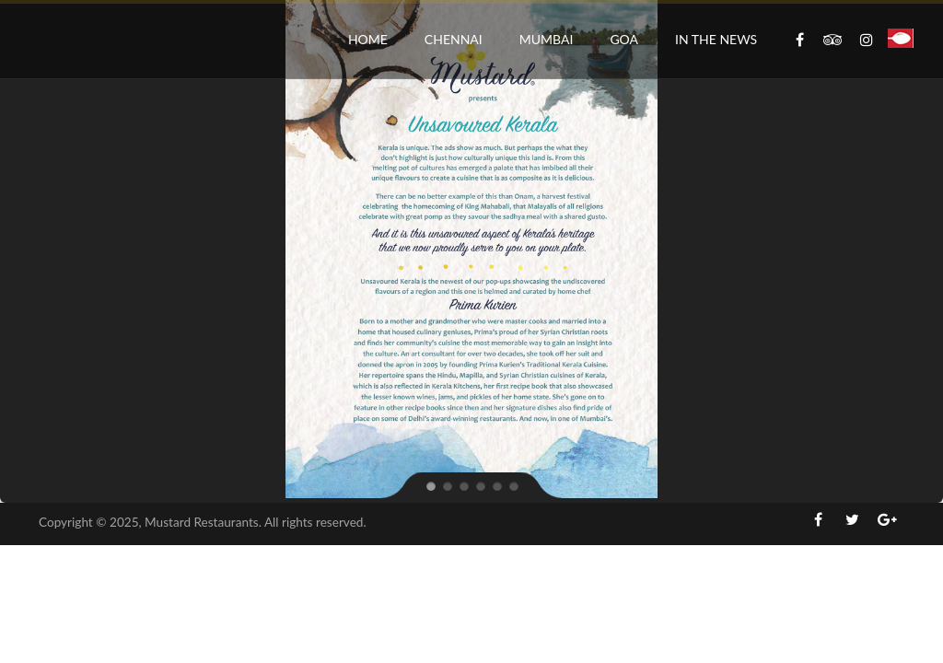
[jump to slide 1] (430, 485)
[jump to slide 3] (463, 485)
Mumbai (546, 39)
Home (368, 39)
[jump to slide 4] (480, 485)
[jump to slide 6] (513, 485)
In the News (716, 39)
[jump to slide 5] (496, 485)
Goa (624, 39)
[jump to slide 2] (446, 485)
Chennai (454, 39)
